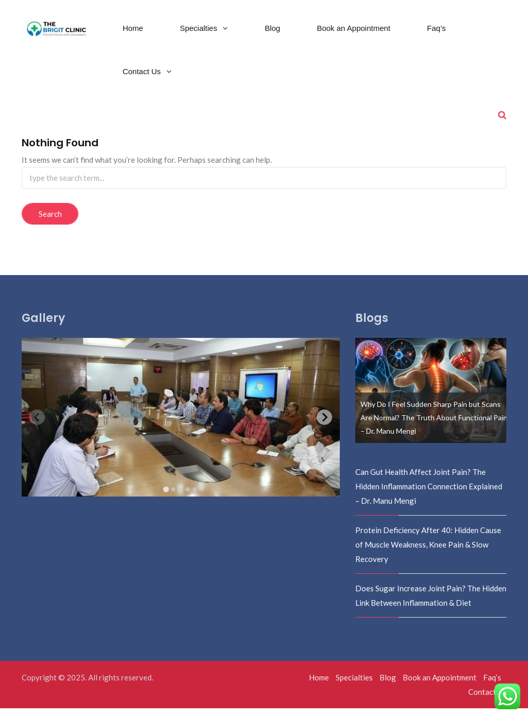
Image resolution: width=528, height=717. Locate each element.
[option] (431, 399)
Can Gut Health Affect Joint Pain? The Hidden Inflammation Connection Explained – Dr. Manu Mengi (428, 495)
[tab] (166, 498)
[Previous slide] (37, 426)
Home (133, 36)
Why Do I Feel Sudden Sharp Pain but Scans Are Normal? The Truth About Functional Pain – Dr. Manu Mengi (433, 426)
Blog (272, 36)
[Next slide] (324, 426)
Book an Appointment (353, 36)
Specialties (200, 36)
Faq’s (436, 36)
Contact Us (143, 80)
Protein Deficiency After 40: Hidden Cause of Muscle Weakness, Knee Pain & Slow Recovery (428, 553)
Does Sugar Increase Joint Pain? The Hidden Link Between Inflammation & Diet (430, 604)
